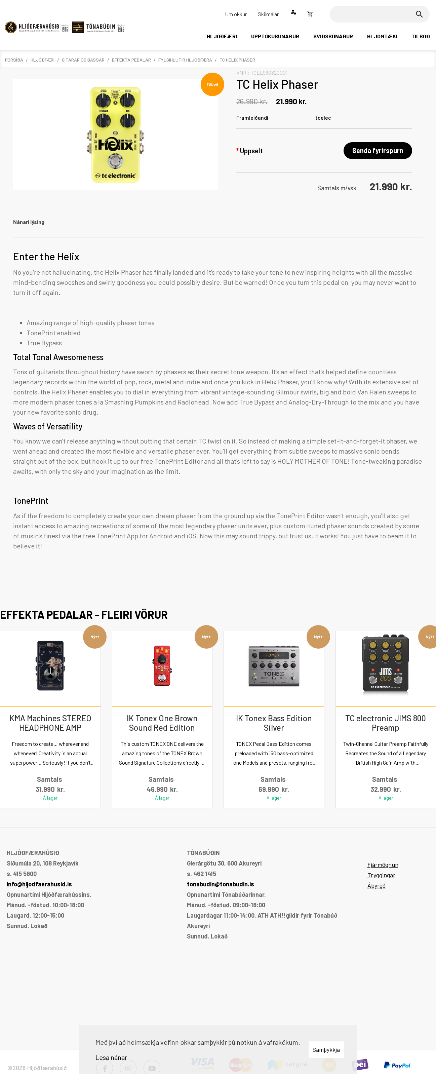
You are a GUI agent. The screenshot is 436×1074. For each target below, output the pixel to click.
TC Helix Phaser (237, 60)
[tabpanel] (218, 408)
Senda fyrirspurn (377, 150)
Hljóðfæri (42, 60)
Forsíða (14, 60)
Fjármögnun (382, 864)
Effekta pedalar (131, 60)
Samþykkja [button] (326, 1049)
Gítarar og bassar (83, 60)
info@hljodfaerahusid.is (39, 884)
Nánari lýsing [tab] (28, 222)
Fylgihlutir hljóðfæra (185, 60)
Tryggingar (381, 875)
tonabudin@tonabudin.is (220, 884)
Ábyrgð (376, 885)
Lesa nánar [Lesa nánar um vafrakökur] (111, 1057)
